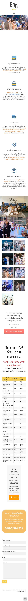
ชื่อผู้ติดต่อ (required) (14, 541)
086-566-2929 (14, 527)
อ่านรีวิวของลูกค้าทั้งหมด (14, 331)
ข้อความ (14, 563)
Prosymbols (11, 590)
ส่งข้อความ (14, 495)
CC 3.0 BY (24, 591)
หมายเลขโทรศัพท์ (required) (14, 552)
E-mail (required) (14, 547)
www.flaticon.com (21, 590)
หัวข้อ (14, 558)
